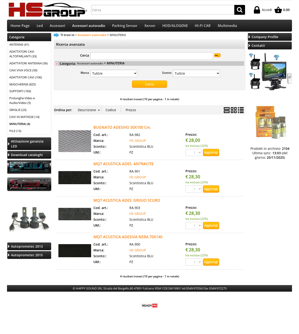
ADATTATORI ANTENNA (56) (28, 64)
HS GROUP (137, 141)
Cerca (84, 56)
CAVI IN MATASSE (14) (24, 117)
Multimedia (227, 25)
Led (40, 25)
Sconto (166, 73)
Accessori (57, 25)
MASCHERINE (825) (22, 85)
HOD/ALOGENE (175, 25)
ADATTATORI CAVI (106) (25, 78)
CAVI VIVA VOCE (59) (23, 71)
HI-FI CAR (203, 25)
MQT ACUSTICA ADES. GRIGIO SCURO (126, 200)
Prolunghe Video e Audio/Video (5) (22, 101)
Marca (85, 73)
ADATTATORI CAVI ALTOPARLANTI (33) (23, 54)
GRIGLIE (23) (17, 110)
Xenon (149, 25)
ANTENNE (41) (19, 45)
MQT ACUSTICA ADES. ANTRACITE (123, 164)
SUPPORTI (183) (20, 92)
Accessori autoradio (88, 25)
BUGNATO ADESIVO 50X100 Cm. (122, 127)
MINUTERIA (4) (19, 124)
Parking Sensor (124, 25)
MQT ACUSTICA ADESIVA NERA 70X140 (127, 237)
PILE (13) (15, 131)
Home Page (20, 25)
